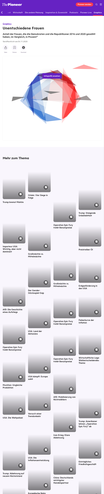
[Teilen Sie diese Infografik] (5, 47)
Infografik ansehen (52, 76)
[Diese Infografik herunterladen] (23, 47)
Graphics (7, 24)
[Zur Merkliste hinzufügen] (14, 47)
